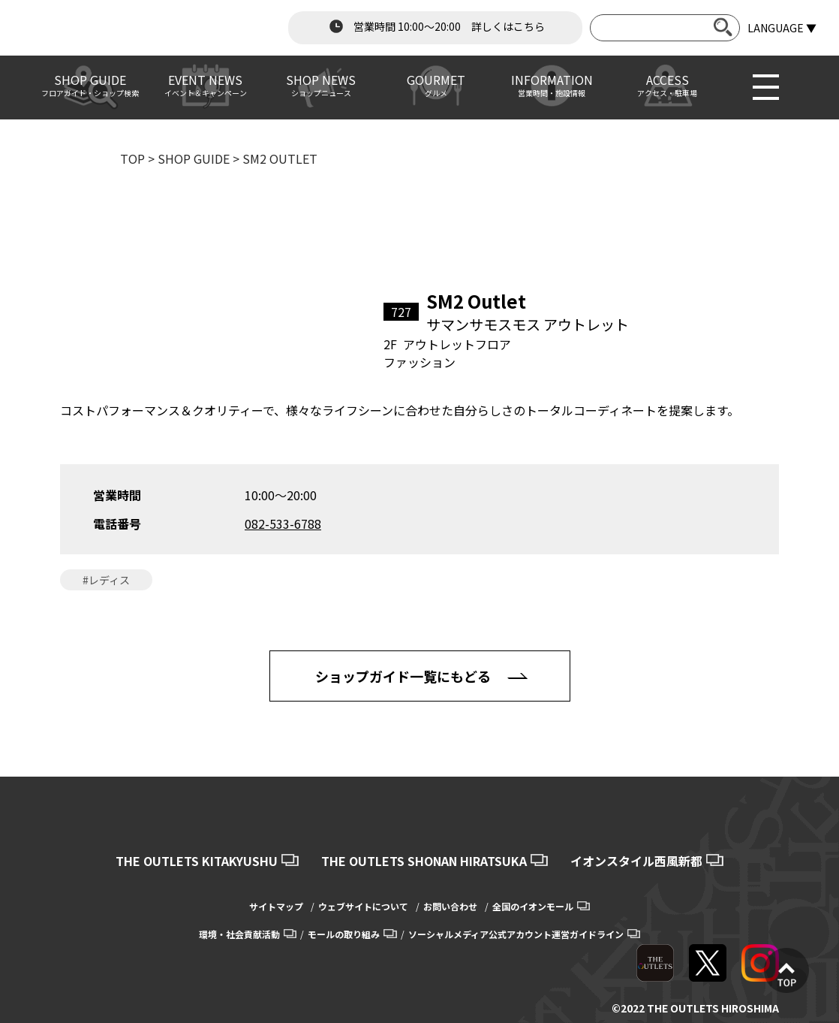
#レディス (106, 579)
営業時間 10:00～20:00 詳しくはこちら (435, 26)
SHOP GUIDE (194, 158)
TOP (132, 158)
